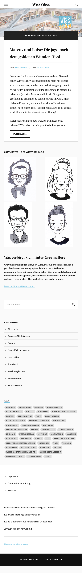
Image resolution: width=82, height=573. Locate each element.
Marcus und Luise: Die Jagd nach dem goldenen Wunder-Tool (40, 56)
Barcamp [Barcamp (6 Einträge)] (10, 414)
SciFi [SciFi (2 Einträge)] (48, 446)
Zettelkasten (14, 385)
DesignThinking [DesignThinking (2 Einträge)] (14, 419)
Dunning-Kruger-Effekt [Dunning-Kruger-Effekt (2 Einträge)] (64, 419)
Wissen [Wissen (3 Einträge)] (57, 455)
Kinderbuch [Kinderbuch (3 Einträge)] (12, 432)
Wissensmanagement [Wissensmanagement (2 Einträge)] (50, 459)
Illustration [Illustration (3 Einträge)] (52, 423)
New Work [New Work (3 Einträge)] (11, 446)
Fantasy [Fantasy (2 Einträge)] (10, 423)
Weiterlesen (20, 141)
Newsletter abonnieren (16, 551)
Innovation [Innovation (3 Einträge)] (59, 428)
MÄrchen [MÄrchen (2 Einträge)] (71, 441)
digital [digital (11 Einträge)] (30, 419)
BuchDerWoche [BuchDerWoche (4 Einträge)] (54, 414)
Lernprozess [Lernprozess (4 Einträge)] (48, 437)
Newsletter (13, 364)
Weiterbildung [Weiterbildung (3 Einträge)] (28, 455)
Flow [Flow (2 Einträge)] (38, 423)
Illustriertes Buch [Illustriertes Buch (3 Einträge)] (15, 428)
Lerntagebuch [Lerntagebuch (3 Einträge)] (66, 437)
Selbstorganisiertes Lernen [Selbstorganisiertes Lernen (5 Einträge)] (20, 450)
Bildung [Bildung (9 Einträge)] (38, 414)
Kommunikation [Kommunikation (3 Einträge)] (30, 432)
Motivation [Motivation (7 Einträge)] (57, 441)
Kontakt (12, 497)
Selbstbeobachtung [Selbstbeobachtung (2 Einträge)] (64, 446)
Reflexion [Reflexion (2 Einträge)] (26, 446)
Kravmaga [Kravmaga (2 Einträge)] (48, 432)
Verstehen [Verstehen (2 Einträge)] (11, 455)
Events (11, 350)
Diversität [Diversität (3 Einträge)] (43, 419)
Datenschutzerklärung (19, 490)
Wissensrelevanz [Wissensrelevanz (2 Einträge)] (15, 463)
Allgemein (13, 335)
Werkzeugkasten (16, 378)
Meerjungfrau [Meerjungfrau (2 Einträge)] (26, 441)
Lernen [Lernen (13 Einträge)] (34, 437)
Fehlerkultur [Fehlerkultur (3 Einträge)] (25, 423)
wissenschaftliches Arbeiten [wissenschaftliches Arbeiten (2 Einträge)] (21, 459)
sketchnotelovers (39, 566)
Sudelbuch (13, 371)
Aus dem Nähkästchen (19, 343)
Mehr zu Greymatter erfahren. (19, 293)
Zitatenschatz (15, 392)
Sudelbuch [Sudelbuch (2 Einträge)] (44, 450)
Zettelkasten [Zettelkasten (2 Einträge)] (34, 463)
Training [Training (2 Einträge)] (66, 450)
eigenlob (57, 566)
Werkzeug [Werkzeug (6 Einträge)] (45, 455)
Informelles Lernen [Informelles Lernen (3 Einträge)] (39, 428)
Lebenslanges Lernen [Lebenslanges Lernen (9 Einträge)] (16, 437)
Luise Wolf (21, 75)
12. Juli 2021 (44, 75)
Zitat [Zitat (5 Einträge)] (48, 463)
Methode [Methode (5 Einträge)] (42, 441)
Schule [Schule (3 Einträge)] (38, 446)
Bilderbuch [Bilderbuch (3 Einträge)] (25, 414)
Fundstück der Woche (19, 357)
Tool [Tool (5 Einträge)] (55, 450)
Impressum (13, 483)
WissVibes (41, 4)
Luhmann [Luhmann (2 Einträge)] (11, 441)
